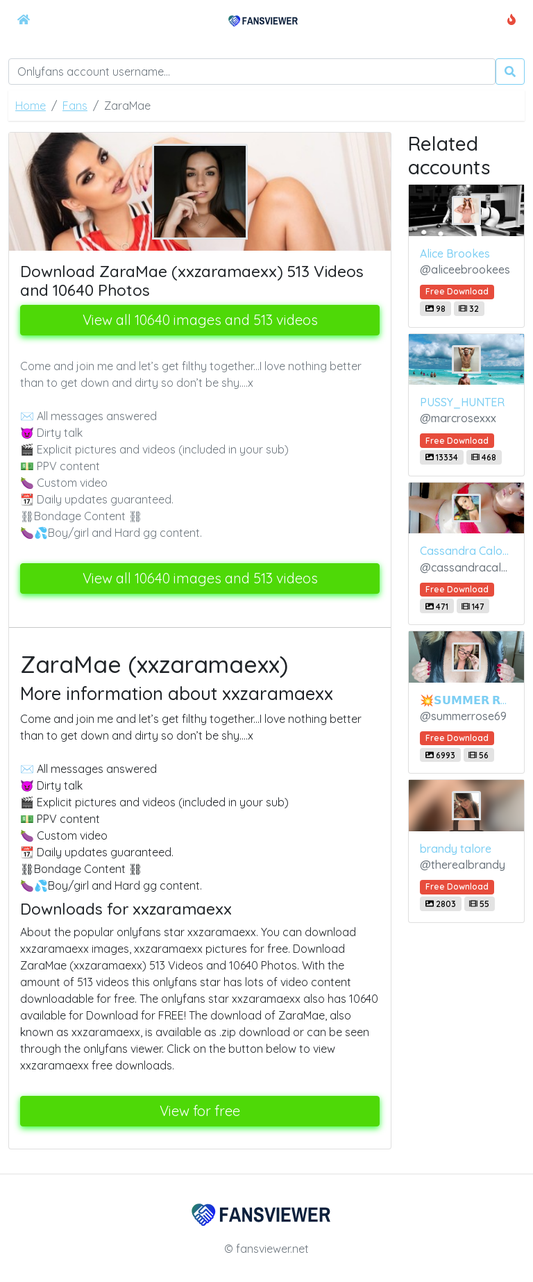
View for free (200, 1110)
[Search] (252, 71)
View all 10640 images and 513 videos (200, 319)
